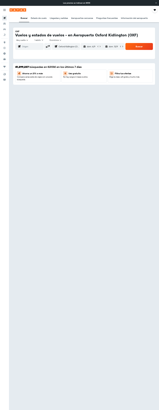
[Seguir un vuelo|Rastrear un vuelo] (4, 48)
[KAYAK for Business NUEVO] (4, 59)
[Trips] (4, 66)
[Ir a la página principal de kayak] (18, 10)
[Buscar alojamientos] (4, 23)
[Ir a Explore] (4, 42)
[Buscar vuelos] (4, 18)
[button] (156, 3)
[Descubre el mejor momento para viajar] (4, 53)
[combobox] (56, 40)
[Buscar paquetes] (4, 34)
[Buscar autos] (4, 29)
